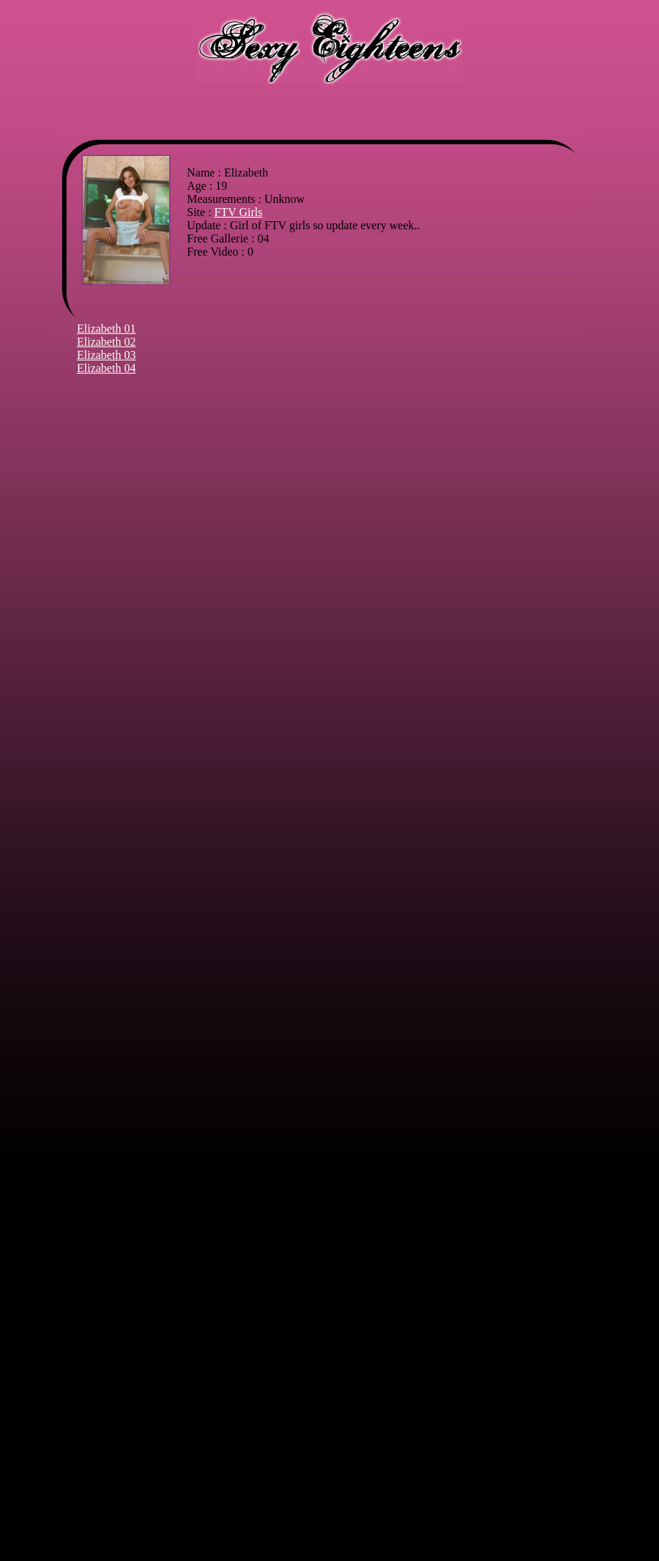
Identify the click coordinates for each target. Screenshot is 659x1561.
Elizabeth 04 (106, 368)
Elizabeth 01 (106, 328)
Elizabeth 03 (106, 355)
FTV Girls (239, 212)
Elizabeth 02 (106, 341)
